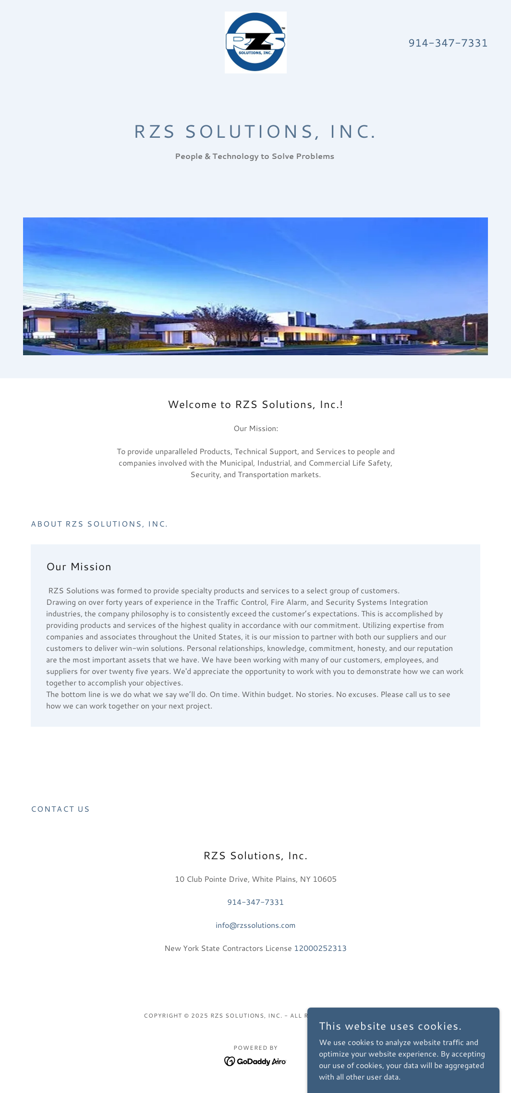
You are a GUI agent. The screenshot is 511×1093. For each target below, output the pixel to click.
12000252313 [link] (320, 947)
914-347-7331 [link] (448, 42)
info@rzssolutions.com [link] (256, 924)
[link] (256, 41)
